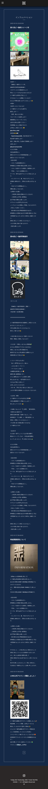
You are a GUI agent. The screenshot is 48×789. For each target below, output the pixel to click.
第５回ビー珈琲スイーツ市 (19, 27)
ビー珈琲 (19, 782)
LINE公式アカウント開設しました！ (23, 676)
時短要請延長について (18, 540)
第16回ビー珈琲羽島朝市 (19, 236)
